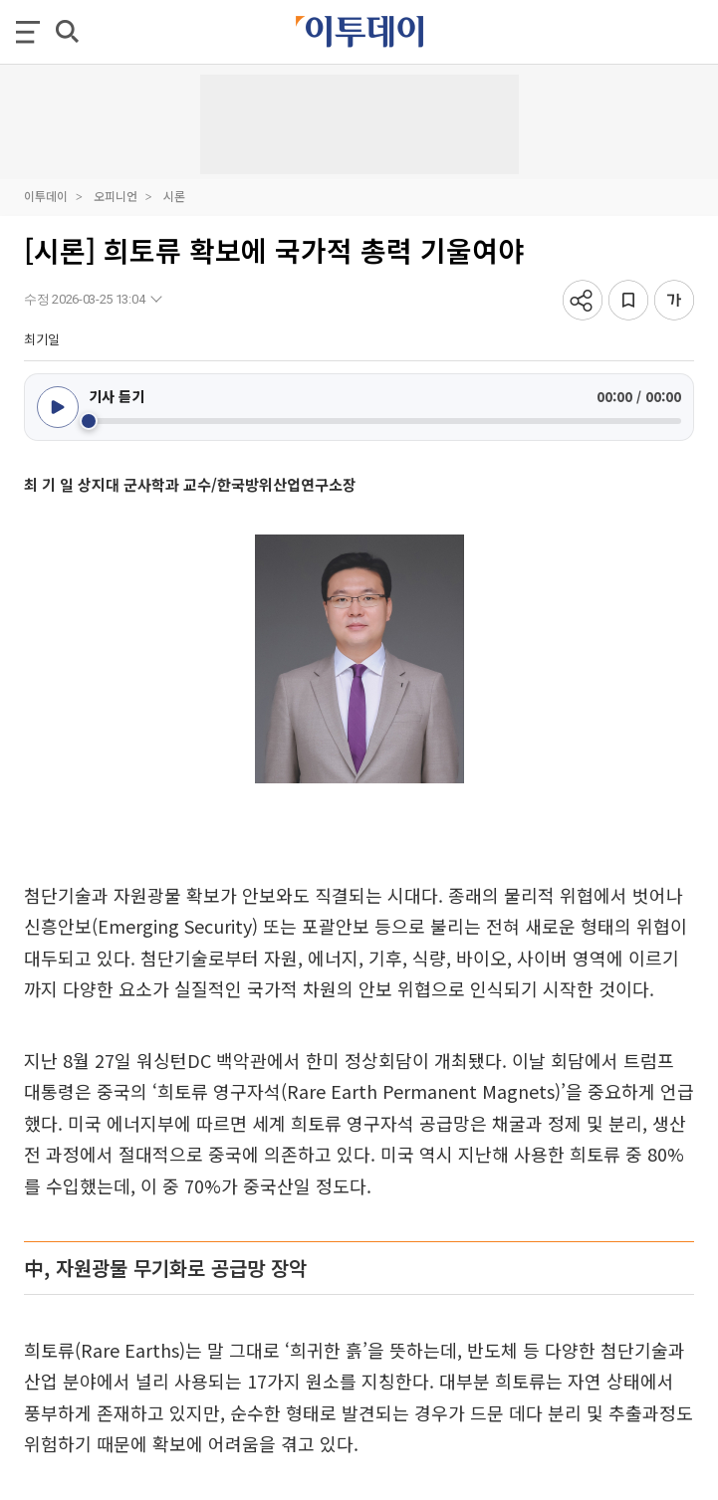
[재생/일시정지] (58, 407)
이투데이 (46, 195)
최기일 (42, 338)
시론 (174, 195)
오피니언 (115, 195)
